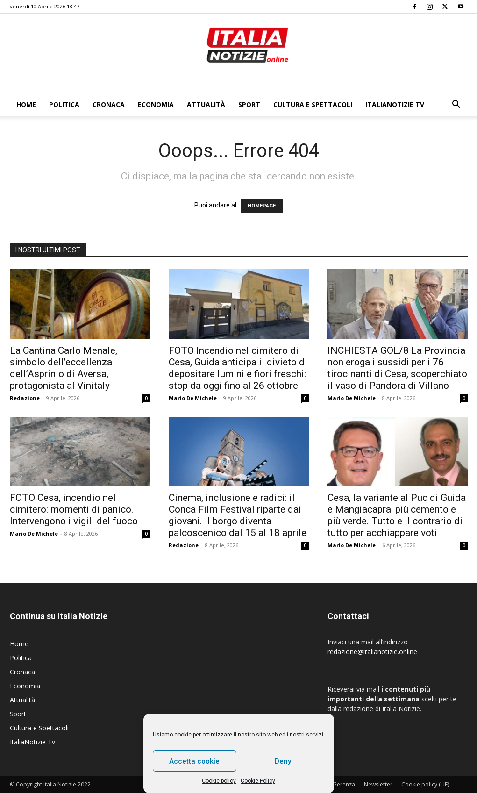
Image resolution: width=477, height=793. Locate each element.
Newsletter (378, 784)
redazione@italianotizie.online (372, 651)
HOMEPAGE (262, 206)
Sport (249, 104)
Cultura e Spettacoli (312, 104)
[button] (456, 105)
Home (26, 104)
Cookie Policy (258, 781)
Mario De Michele (193, 397)
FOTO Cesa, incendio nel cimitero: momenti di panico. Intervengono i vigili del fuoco (74, 509)
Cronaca (109, 104)
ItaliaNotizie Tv (394, 104)
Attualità (206, 104)
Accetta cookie (194, 761)
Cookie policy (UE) (425, 784)
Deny (283, 761)
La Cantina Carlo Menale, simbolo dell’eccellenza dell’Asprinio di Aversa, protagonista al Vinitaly (63, 368)
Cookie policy (219, 781)
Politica (64, 104)
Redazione (25, 397)
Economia (156, 104)
